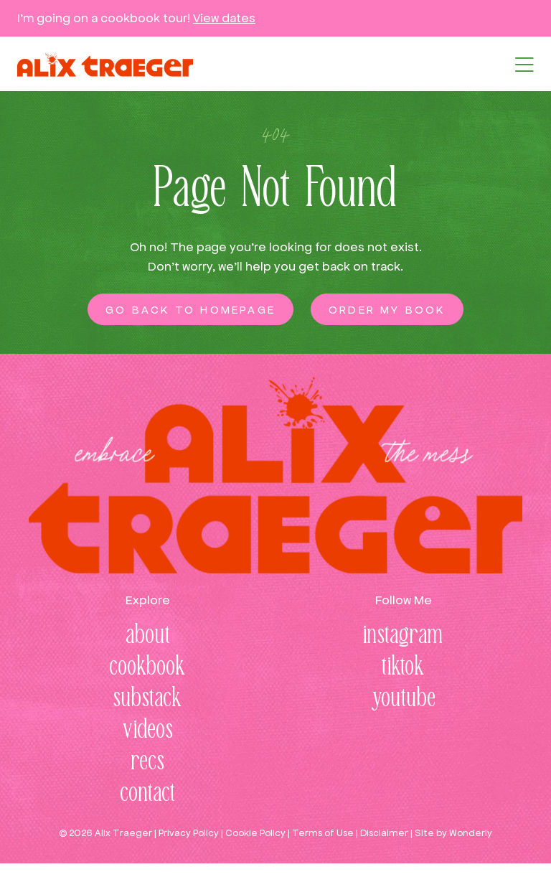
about (148, 636)
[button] (524, 65)
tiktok (403, 667)
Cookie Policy (255, 833)
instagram (403, 636)
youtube (403, 699)
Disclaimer (384, 833)
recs (148, 762)
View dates (224, 18)
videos (148, 730)
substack (147, 699)
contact (148, 793)
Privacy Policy (189, 833)
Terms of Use (323, 833)
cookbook (148, 667)
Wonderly (470, 833)
